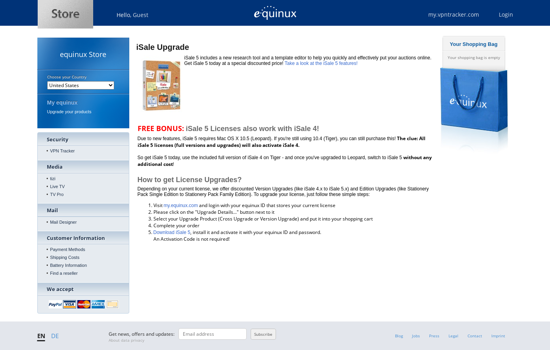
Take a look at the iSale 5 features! (321, 63)
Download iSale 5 (171, 232)
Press (434, 336)
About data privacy (126, 340)
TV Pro (56, 194)
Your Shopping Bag (473, 44)
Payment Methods (67, 249)
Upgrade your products (69, 111)
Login (506, 14)
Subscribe (263, 334)
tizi (52, 178)
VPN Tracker (62, 150)
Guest (140, 15)
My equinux (62, 102)
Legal (453, 336)
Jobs (416, 336)
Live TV (57, 186)
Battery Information (68, 265)
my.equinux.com (181, 205)
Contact (475, 336)
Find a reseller (64, 273)
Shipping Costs (64, 257)
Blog (399, 336)
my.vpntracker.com (453, 14)
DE (55, 336)
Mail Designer (63, 222)
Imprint (498, 336)
